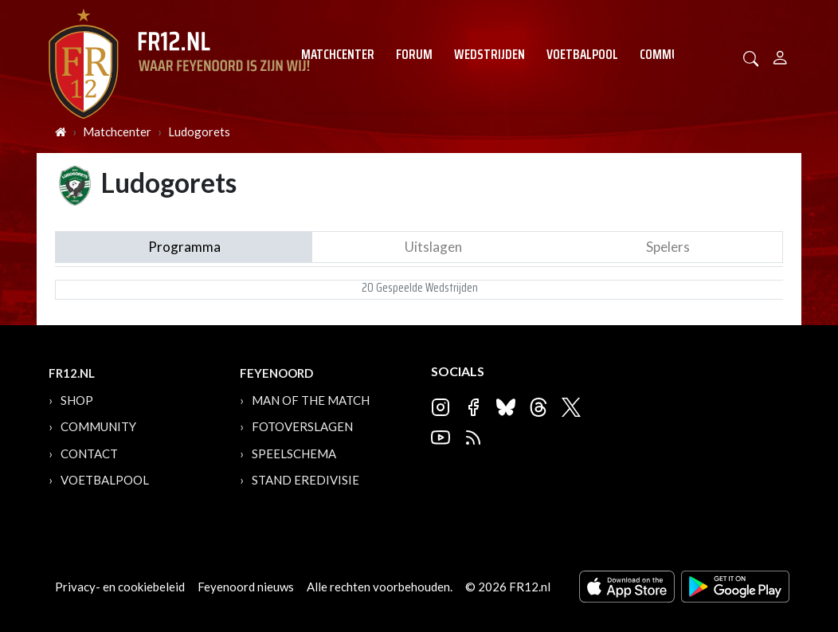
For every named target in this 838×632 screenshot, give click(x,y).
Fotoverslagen (302, 426)
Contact (89, 453)
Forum (414, 54)
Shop (77, 400)
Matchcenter (337, 54)
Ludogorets (199, 131)
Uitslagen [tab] (433, 246)
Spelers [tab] (668, 246)
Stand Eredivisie (305, 480)
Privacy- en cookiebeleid (120, 586)
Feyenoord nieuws (246, 586)
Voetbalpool (582, 54)
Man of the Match (311, 400)
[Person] (780, 55)
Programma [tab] (184, 246)
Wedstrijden (489, 54)
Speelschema (294, 453)
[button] (751, 57)
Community (671, 54)
